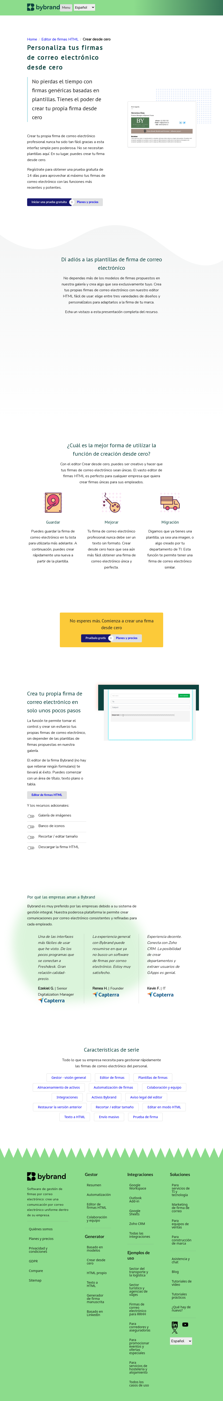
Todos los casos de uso (139, 1383)
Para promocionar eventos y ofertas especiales (139, 1346)
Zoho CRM (137, 1223)
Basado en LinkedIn (95, 1313)
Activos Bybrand (104, 1097)
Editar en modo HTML (164, 1107)
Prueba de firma (145, 1117)
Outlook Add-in (135, 1199)
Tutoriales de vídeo (182, 1283)
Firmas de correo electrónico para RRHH (137, 1309)
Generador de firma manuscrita (95, 1298)
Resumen (94, 1185)
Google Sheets (134, 1212)
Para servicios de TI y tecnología (181, 1190)
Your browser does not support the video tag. (150, 715)
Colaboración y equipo (164, 1087)
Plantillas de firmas (153, 1077)
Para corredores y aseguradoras (139, 1326)
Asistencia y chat (181, 1260)
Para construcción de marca (181, 1240)
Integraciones (67, 1097)
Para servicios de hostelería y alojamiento (138, 1367)
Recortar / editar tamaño (115, 1107)
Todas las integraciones (139, 1235)
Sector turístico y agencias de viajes (138, 1290)
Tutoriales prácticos (179, 1296)
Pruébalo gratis (96, 638)
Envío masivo (109, 1117)
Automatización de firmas (113, 1087)
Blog (175, 1271)
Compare (36, 1270)
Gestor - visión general (68, 1077)
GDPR (33, 1261)
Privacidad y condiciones (38, 1250)
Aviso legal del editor (146, 1097)
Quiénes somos (41, 1229)
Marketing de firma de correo (180, 1207)
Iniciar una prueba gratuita (49, 202)
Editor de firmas (112, 1077)
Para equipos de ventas (180, 1223)
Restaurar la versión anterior (60, 1107)
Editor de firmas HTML (47, 795)
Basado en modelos (95, 1249)
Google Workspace (137, 1186)
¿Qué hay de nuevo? (181, 1308)
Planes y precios (87, 202)
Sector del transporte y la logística (138, 1271)
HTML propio (97, 1273)
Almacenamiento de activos (59, 1087)
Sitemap (35, 1280)
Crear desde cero (96, 1261)
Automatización (98, 1194)
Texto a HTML (74, 1117)
